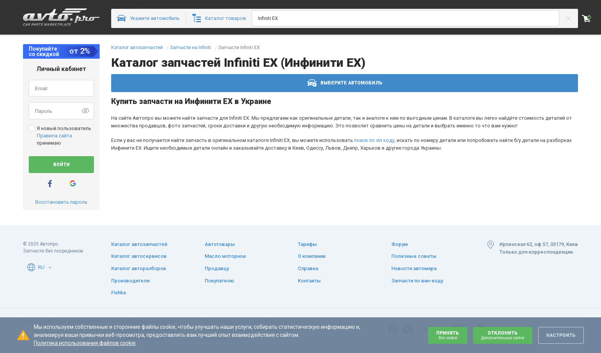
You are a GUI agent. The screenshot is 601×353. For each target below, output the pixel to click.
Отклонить (502, 335)
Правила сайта (54, 136)
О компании (311, 256)
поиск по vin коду (374, 140)
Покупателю (219, 281)
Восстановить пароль (61, 202)
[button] (49, 267)
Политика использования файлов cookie (85, 343)
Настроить (561, 335)
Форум (399, 244)
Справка (308, 268)
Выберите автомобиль (345, 83)
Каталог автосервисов (139, 256)
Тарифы (307, 244)
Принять (447, 335)
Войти (61, 164)
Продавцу (217, 268)
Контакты (309, 281)
